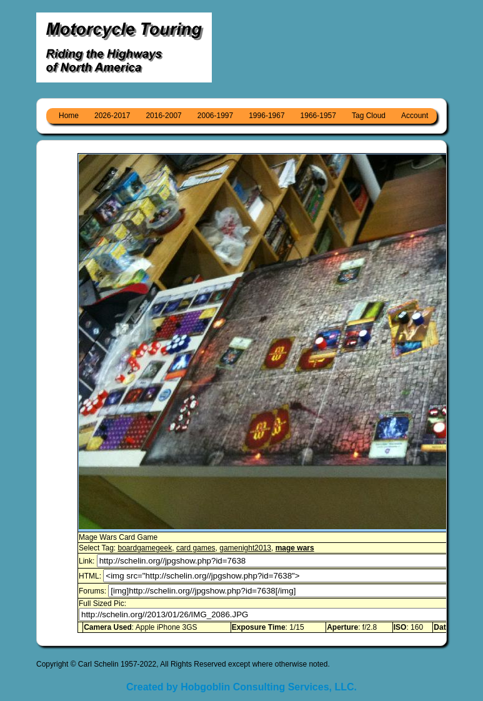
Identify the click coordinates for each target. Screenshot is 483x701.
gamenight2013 (245, 548)
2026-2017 (112, 115)
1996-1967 (266, 115)
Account (414, 115)
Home (69, 115)
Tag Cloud (369, 115)
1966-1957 (318, 115)
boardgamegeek (144, 548)
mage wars (295, 548)
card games (196, 548)
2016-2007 (163, 115)
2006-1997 (215, 115)
